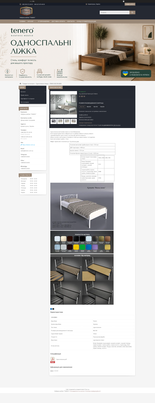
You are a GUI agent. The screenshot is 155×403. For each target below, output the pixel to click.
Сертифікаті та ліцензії (27, 98)
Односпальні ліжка (42, 83)
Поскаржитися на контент (77, 391)
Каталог (31, 21)
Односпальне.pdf (61, 359)
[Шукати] (132, 12)
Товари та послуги (28, 83)
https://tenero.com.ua (28, 145)
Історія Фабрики (43, 21)
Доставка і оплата (58, 21)
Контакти (70, 21)
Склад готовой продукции (86, 21)
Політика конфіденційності (93, 391)
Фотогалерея (25, 102)
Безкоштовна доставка (86, 119)
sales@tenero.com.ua (27, 150)
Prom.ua (87, 389)
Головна (22, 21)
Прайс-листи (24, 95)
